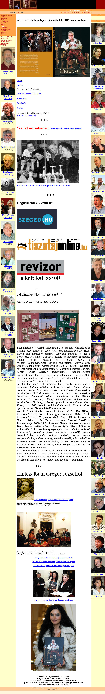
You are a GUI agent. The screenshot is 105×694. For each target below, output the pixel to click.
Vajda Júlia (98, 109)
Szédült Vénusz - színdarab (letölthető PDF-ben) (43, 185)
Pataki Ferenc (98, 299)
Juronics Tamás (6, 40)
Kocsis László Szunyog (5, 44)
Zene (2, 16)
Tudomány (4, 21)
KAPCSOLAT (88, 12)
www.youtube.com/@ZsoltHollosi (66, 129)
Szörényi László (98, 362)
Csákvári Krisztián (98, 66)
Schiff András (98, 417)
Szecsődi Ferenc (98, 341)
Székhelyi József (8, 147)
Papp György (8, 72)
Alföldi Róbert (98, 280)
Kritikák (3, 34)
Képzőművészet (6, 15)
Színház (3, 23)
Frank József (98, 476)
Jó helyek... (4, 27)
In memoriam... (5, 29)
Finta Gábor (4, 41)
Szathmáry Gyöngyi (98, 319)
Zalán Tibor (98, 133)
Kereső (76, 12)
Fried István (98, 458)
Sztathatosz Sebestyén (98, 87)
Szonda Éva (98, 596)
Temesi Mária (98, 531)
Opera (2, 24)
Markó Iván (4, 38)
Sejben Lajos (98, 574)
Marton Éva (98, 400)
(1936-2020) (8, 74)
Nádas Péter (98, 438)
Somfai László (98, 511)
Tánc (19, 12)
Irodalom (3, 18)
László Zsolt (98, 215)
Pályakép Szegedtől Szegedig (29, 94)
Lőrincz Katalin (98, 43)
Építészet (3, 32)
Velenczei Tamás (98, 173)
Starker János (7, 354)
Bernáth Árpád (98, 256)
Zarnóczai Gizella (6, 37)
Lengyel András (98, 494)
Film (2, 20)
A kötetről (4, 31)
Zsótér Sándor (98, 381)
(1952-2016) (8, 218)
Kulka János (98, 154)
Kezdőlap (66, 12)
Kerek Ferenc (98, 237)
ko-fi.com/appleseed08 (26, 115)
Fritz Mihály (98, 554)
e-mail (47, 688)
